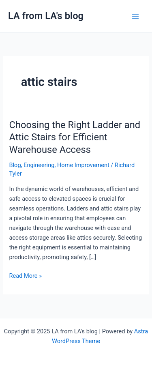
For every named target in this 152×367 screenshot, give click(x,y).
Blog (15, 165)
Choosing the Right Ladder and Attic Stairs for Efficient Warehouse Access (74, 137)
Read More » (25, 275)
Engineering (39, 165)
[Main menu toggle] (135, 16)
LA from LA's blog (45, 15)
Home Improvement (83, 165)
